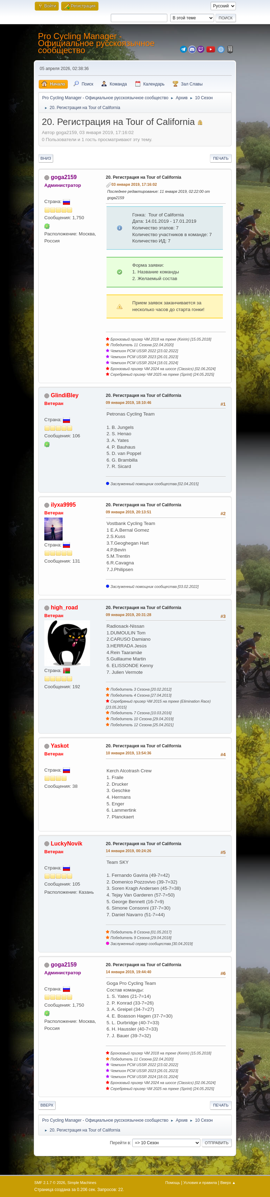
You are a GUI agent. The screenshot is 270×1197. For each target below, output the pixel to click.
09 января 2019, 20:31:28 (128, 615)
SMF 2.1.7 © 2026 (49, 1182)
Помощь (172, 1182)
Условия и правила (200, 1182)
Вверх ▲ (228, 1182)
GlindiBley (64, 395)
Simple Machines (82, 1182)
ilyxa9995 (63, 505)
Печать (221, 158)
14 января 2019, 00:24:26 (128, 851)
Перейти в (120, 1142)
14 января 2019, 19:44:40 (128, 972)
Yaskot (60, 746)
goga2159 (64, 177)
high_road (64, 607)
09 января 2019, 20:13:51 (128, 512)
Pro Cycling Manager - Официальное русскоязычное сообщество (96, 43)
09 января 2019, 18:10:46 (128, 402)
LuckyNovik (66, 844)
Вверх (46, 1105)
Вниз (45, 158)
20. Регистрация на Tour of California (143, 177)
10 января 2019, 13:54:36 (128, 753)
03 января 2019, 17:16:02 (134, 184)
